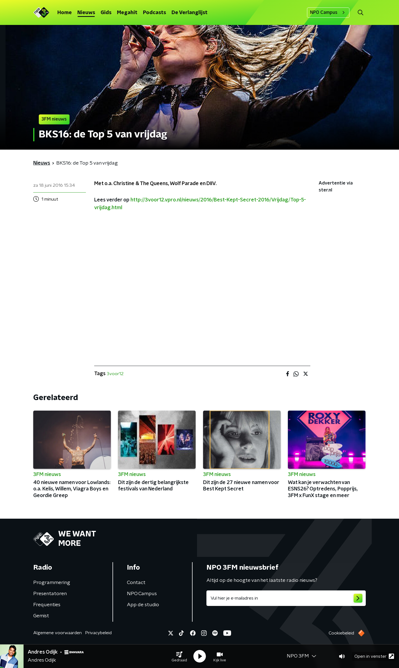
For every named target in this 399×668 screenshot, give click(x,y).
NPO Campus (328, 12)
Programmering (51, 582)
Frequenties (46, 604)
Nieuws (86, 12)
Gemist (41, 615)
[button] (179, 656)
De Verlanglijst (190, 12)
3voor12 (115, 374)
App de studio (143, 604)
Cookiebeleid (341, 633)
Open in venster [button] (374, 656)
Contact (136, 582)
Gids (106, 12)
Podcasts (154, 12)
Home (64, 12)
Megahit (127, 12)
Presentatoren (50, 593)
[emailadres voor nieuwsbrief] (286, 598)
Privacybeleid (98, 633)
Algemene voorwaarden (57, 633)
